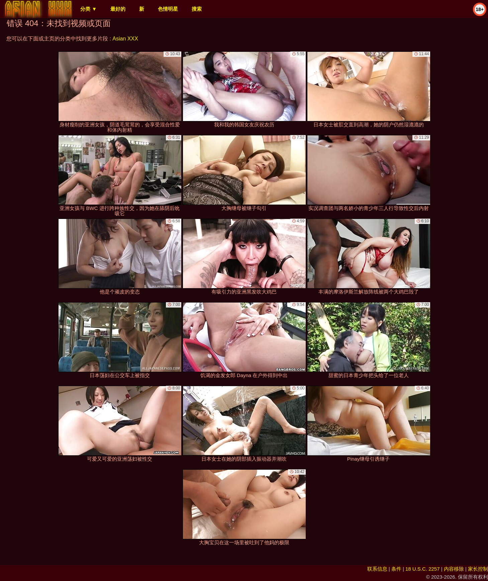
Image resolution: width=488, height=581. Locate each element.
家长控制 (478, 569)
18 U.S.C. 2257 (422, 569)
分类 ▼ (88, 9)
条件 (396, 569)
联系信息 (377, 569)
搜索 (197, 9)
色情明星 (168, 9)
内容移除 (454, 569)
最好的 (117, 9)
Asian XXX (125, 38)
